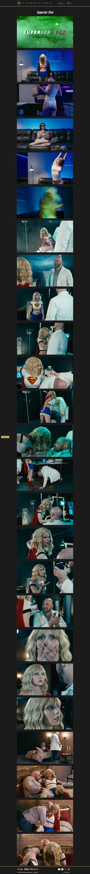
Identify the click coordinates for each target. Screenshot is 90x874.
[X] (65, 869)
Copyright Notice (36, 872)
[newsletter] (69, 869)
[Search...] (61, 3)
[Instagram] (62, 869)
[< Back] (5, 437)
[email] (59, 869)
